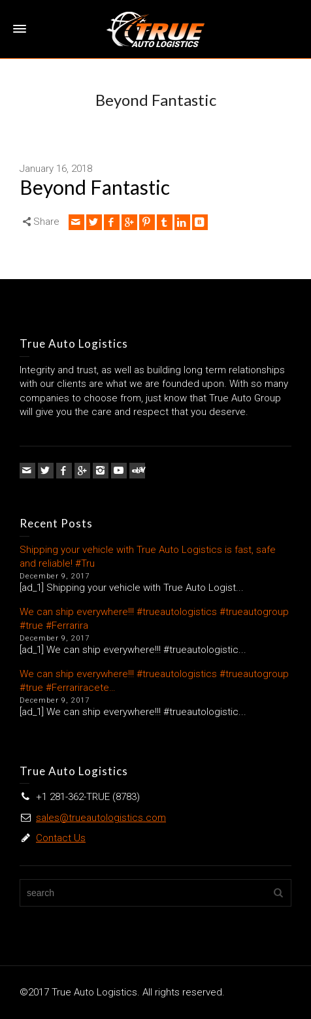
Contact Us (61, 838)
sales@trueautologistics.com (101, 818)
